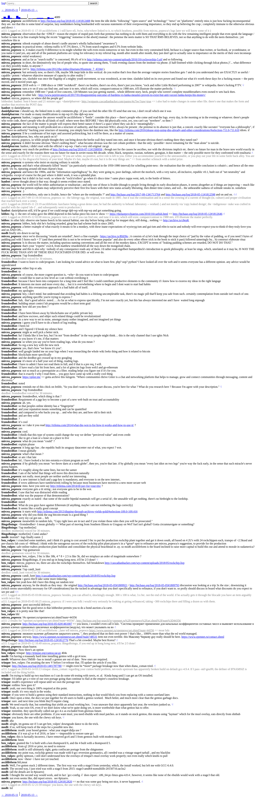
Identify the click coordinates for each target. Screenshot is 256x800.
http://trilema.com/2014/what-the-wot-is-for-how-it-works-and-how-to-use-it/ (90, 425)
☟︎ (243, 85)
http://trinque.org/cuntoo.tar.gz (43, 652)
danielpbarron (10, 110)
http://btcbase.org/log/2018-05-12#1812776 (43, 640)
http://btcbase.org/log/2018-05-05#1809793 (154, 585)
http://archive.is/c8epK (176, 220)
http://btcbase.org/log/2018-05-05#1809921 (102, 585)
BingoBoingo (9, 524)
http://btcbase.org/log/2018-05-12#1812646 (197, 213)
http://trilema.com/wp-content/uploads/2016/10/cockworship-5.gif (124, 59)
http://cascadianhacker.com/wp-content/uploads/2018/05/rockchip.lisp (145, 562)
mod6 (4, 233)
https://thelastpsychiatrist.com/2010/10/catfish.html (139, 213)
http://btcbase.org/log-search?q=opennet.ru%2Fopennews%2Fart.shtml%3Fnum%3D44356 (128, 620)
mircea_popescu (11, 20)
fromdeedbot (9, 261)
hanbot (5, 98)
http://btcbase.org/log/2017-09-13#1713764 (135, 194)
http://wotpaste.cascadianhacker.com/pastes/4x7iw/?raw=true (116, 101)
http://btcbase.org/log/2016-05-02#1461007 (47, 623)
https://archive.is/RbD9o (114, 236)
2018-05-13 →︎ (29, 10)
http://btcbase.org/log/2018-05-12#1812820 (47, 781)
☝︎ (14, 27)
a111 (4, 30)
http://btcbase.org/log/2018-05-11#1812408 (65, 20)
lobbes (5, 213)
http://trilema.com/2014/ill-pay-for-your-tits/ (75, 485)
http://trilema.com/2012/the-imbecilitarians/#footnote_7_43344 (67, 69)
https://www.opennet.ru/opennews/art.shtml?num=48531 (65, 636)
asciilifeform (9, 730)
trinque (5, 662)
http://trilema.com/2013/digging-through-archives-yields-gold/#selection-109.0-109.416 (87, 511)
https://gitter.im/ (31, 376)
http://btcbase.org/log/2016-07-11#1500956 (77, 149)
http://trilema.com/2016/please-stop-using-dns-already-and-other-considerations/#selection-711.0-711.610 (179, 130)
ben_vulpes (8, 540)
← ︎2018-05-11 (9, 10)
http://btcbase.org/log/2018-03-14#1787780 (37, 665)
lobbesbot (6, 101)
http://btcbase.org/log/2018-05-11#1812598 (190, 194)
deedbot (5, 258)
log (3, 3)
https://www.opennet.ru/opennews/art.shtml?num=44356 (121, 630)
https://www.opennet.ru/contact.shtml (203, 636)
